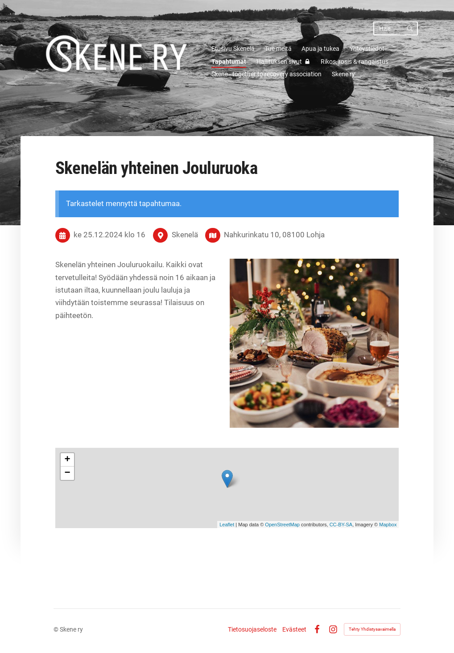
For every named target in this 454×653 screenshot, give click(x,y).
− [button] (67, 473)
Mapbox (387, 524)
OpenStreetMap (282, 524)
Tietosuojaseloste (252, 629)
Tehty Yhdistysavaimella (372, 629)
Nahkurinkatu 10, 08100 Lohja (274, 235)
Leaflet (226, 524)
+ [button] (67, 460)
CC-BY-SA (341, 524)
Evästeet (294, 629)
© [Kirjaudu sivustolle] (57, 629)
